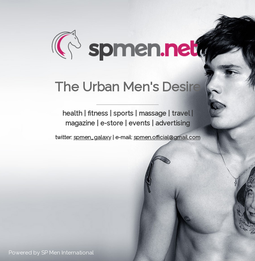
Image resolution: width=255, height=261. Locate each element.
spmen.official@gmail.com (167, 137)
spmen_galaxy (92, 137)
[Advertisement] (127, 198)
